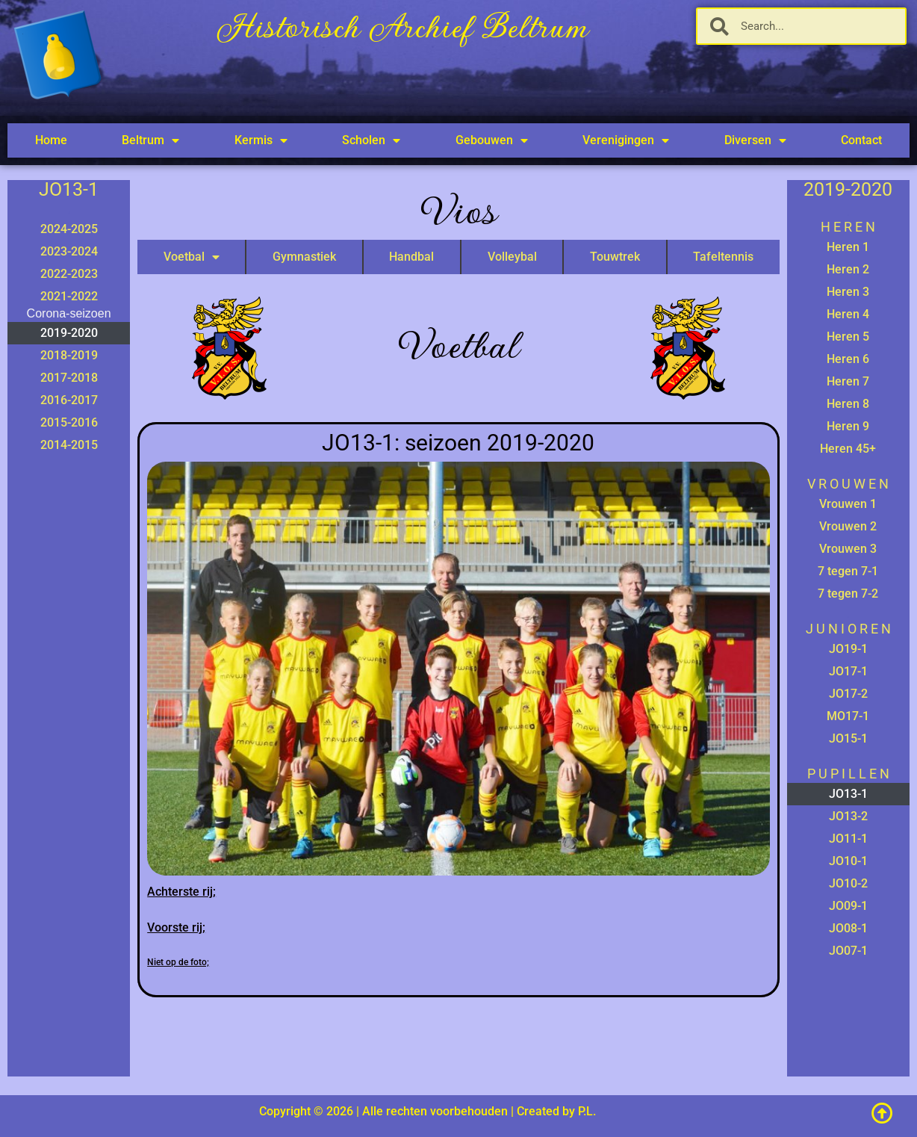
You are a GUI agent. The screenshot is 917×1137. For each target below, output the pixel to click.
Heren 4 (848, 314)
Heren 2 (848, 269)
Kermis (260, 140)
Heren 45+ (848, 449)
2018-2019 (69, 355)
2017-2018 (69, 378)
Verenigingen (625, 140)
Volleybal (512, 257)
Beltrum (150, 140)
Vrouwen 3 (848, 549)
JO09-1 (848, 906)
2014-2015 (69, 445)
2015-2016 (69, 422)
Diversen (755, 140)
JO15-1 (848, 738)
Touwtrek (615, 257)
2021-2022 (69, 296)
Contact (861, 140)
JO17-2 (848, 694)
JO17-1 (848, 671)
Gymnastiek (304, 257)
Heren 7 (848, 381)
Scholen (371, 140)
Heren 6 (848, 359)
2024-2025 (69, 229)
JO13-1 (848, 794)
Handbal (411, 257)
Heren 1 (848, 247)
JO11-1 (848, 838)
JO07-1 (848, 951)
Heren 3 (848, 292)
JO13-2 (848, 816)
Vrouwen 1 (848, 504)
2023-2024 (69, 251)
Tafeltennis (723, 257)
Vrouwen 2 (848, 526)
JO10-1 (848, 861)
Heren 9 (848, 426)
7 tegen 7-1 (848, 571)
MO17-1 (848, 716)
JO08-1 (848, 928)
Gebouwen (492, 140)
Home (51, 140)
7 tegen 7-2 (848, 593)
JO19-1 (848, 649)
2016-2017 (69, 400)
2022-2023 (69, 274)
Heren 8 (848, 404)
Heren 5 (848, 336)
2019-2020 (69, 333)
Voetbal (192, 257)
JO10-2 (848, 883)
